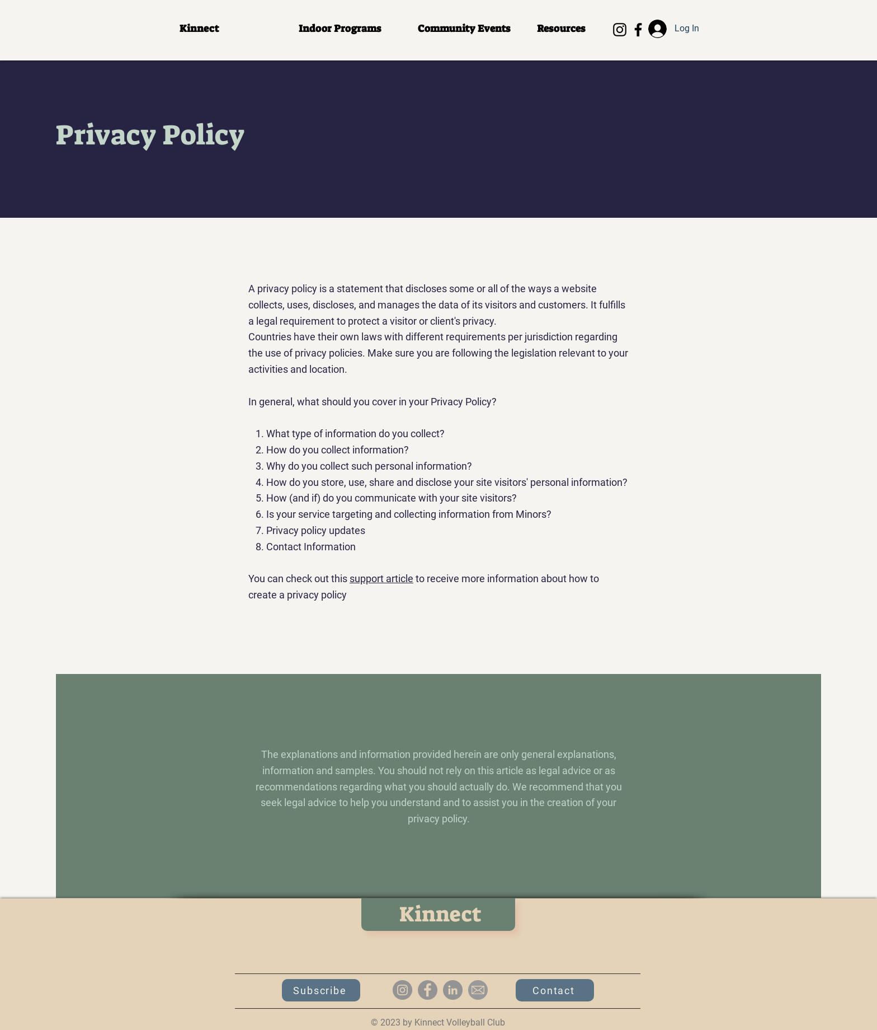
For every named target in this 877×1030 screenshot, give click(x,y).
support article (381, 578)
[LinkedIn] (453, 990)
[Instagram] (620, 30)
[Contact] (555, 990)
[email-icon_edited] (478, 990)
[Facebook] (638, 30)
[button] (349, 29)
